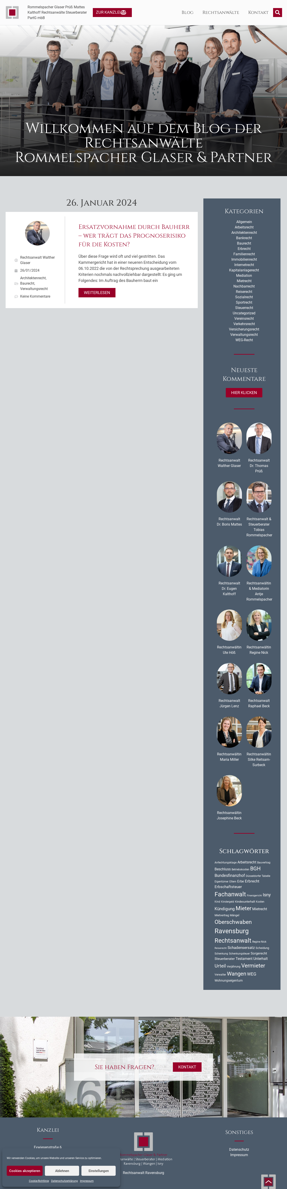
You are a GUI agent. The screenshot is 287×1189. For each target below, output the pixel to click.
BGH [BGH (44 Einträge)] (255, 869)
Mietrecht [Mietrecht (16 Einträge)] (259, 909)
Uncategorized (244, 313)
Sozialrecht (244, 297)
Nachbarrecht (244, 286)
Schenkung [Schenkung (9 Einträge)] (221, 953)
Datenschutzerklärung (64, 1181)
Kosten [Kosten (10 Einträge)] (260, 901)
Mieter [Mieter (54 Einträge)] (243, 908)
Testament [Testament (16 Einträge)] (244, 959)
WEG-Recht (244, 340)
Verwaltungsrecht (34, 289)
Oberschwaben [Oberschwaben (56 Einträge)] (233, 922)
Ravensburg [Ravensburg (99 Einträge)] (232, 931)
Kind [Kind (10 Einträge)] (217, 901)
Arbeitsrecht (244, 227)
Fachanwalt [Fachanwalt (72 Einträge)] (230, 894)
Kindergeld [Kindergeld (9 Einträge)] (227, 901)
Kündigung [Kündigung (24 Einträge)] (225, 908)
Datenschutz (239, 1149)
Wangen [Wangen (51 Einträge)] (236, 973)
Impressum (87, 1181)
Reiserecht (244, 292)
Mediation (244, 275)
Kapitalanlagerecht (244, 270)
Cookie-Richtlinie (39, 1181)
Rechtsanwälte (220, 12)
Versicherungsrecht (244, 329)
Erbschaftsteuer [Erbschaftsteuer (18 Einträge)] (228, 887)
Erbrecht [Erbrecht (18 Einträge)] (252, 881)
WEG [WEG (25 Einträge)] (251, 974)
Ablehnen (62, 1171)
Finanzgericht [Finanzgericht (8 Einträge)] (254, 895)
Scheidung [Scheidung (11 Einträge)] (262, 948)
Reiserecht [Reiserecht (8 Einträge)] (221, 948)
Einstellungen (99, 1171)
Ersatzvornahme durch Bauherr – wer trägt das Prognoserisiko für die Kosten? (134, 236)
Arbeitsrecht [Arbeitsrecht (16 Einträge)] (246, 862)
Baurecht (27, 283)
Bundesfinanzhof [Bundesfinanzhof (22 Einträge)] (230, 875)
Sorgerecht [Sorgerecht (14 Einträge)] (259, 953)
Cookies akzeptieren (24, 1171)
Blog (188, 12)
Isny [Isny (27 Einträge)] (267, 894)
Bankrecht (244, 238)
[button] (277, 12)
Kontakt (258, 12)
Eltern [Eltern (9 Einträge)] (232, 881)
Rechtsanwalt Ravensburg (143, 1173)
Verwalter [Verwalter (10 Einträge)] (220, 974)
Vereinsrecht (244, 318)
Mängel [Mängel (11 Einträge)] (234, 915)
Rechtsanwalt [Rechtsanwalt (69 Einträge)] (233, 940)
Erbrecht (244, 249)
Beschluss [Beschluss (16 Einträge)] (223, 869)
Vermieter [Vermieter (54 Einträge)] (253, 965)
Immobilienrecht (244, 259)
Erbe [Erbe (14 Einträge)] (240, 881)
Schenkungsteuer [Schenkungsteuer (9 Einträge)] (239, 953)
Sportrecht (244, 302)
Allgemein (244, 222)
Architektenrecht (33, 278)
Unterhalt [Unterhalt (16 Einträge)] (260, 959)
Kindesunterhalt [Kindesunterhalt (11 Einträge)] (245, 901)
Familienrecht (244, 254)
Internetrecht (244, 265)
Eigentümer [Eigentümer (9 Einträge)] (221, 881)
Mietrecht (244, 281)
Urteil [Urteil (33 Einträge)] (220, 966)
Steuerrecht (244, 308)
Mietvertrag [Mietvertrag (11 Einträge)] (222, 915)
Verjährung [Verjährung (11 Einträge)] (233, 966)
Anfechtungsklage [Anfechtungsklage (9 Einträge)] (226, 862)
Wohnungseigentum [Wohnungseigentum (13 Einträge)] (229, 980)
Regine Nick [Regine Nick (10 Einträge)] (259, 941)
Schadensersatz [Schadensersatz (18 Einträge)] (241, 948)
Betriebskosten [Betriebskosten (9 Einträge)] (240, 869)
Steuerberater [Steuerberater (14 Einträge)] (225, 959)
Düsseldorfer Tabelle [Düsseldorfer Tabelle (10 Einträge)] (258, 876)
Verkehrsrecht (244, 324)
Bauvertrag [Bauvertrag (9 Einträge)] (263, 862)
